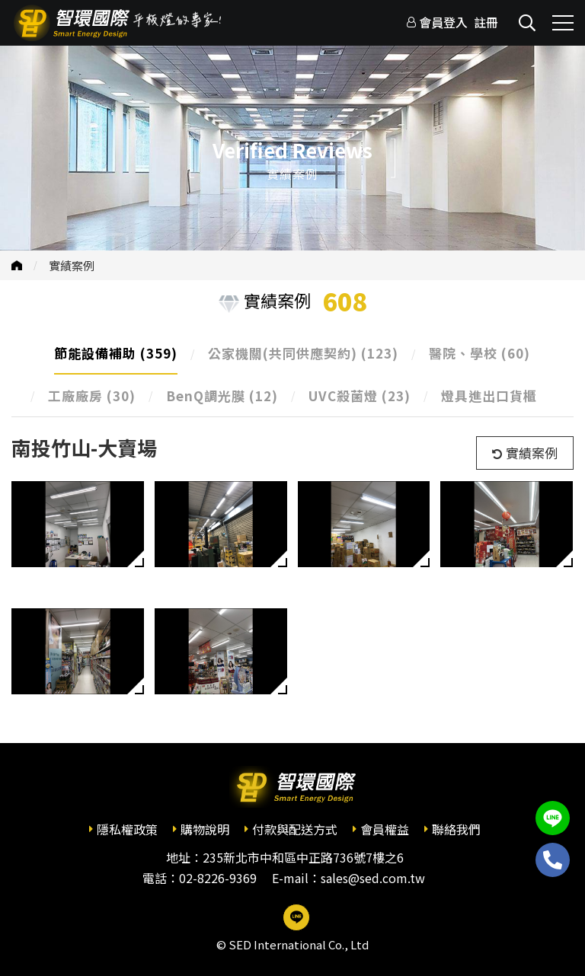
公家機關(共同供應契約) (303, 352)
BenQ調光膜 (222, 395)
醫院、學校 (479, 352)
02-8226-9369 (218, 878)
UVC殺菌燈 (359, 395)
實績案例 (71, 265)
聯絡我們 (456, 829)
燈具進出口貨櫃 (489, 395)
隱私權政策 (127, 829)
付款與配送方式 (294, 829)
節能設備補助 (115, 352)
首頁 (16, 265)
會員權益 (384, 829)
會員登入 (443, 22)
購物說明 (205, 829)
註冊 (486, 22)
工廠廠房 (92, 395)
